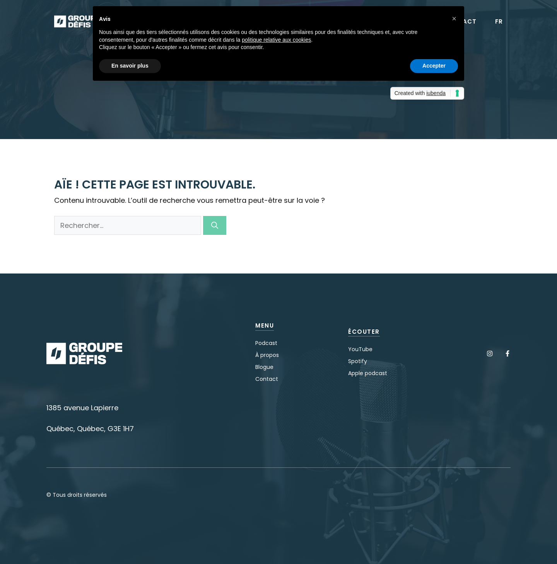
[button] (454, 18)
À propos (267, 355)
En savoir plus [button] (130, 66)
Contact (266, 379)
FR (499, 21)
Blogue (264, 367)
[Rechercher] (214, 225)
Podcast (266, 343)
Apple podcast (367, 373)
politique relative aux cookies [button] (276, 40)
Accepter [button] (434, 66)
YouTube (360, 349)
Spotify (357, 361)
